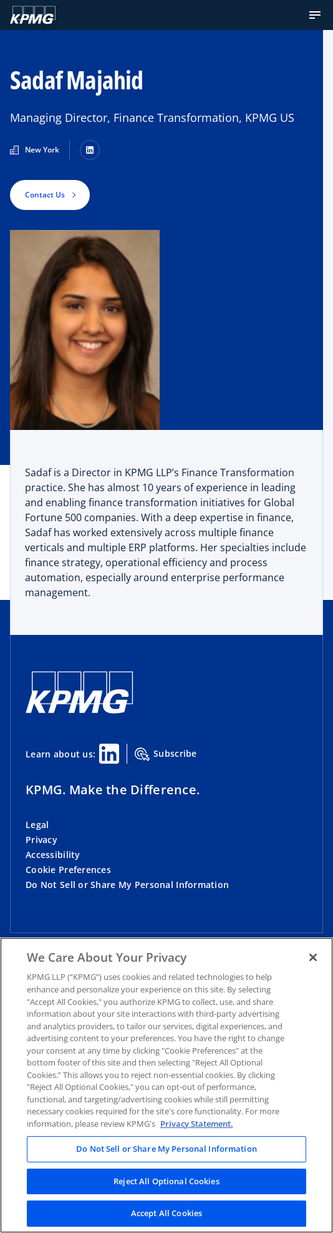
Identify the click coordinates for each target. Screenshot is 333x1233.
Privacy (41, 840)
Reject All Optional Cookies (166, 1181)
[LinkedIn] (90, 150)
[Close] (313, 957)
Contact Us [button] (45, 194)
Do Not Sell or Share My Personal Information (127, 885)
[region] (166, 1085)
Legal (37, 825)
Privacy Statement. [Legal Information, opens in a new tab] (196, 1123)
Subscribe (166, 754)
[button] (315, 15)
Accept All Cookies (166, 1213)
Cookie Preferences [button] (68, 870)
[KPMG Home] (33, 15)
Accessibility (53, 855)
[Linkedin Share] (109, 754)
